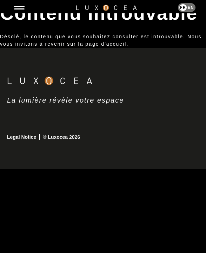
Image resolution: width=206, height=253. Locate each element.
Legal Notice (22, 137)
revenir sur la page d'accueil (86, 44)
